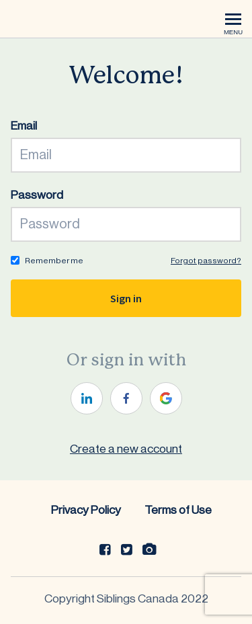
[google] (166, 398)
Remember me (54, 261)
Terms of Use (178, 510)
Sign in (126, 298)
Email (24, 126)
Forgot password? (206, 261)
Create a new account (126, 449)
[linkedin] (87, 398)
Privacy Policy (86, 510)
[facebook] (126, 398)
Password (37, 195)
